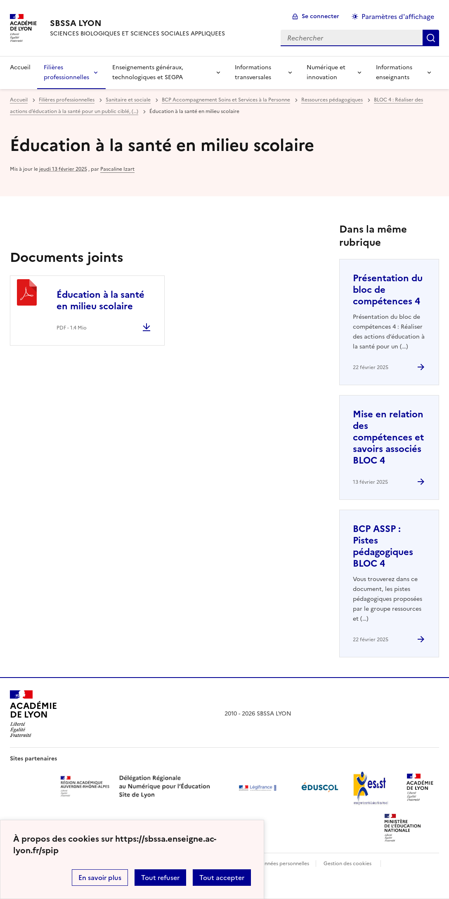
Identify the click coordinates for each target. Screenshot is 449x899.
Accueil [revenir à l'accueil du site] (20, 67)
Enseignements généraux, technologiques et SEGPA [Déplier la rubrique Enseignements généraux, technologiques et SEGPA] (147, 72)
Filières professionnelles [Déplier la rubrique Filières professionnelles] (66, 72)
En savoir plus (99, 878)
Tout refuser (160, 878)
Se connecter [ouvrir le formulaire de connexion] (320, 16)
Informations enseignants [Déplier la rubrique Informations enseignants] (394, 72)
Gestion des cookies (347, 863)
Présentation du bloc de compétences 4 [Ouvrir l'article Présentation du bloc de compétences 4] (388, 289)
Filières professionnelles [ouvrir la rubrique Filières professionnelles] (67, 100)
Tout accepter (221, 878)
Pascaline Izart (117, 169)
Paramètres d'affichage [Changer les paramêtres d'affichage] (398, 16)
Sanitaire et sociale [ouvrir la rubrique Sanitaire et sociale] (128, 100)
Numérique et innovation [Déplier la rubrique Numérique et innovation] (326, 72)
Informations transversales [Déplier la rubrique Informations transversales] (253, 72)
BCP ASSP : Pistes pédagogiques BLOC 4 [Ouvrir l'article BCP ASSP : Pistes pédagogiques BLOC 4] (383, 546)
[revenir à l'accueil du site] (137, 23)
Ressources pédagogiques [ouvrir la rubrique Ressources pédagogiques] (332, 100)
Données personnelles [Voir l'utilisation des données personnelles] (283, 863)
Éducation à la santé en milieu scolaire (100, 300)
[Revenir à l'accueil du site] (33, 713)
